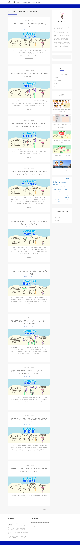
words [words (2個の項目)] (58, 187)
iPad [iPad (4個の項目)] (63, 182)
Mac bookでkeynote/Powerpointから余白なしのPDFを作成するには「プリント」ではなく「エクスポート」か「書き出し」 (62, 126)
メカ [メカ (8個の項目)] (56, 198)
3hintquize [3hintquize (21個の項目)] (55, 179)
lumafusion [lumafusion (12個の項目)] (55, 184)
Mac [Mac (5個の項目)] (59, 184)
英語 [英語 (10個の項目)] (59, 202)
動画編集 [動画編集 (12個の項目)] (67, 198)
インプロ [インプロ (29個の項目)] (57, 191)
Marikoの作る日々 (57, 217)
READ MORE (29, 59)
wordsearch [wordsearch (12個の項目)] (62, 187)
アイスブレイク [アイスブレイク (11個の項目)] (65, 189)
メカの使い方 (56, 77)
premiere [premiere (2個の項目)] (53, 187)
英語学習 (55, 86)
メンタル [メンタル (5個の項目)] (59, 197)
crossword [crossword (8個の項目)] (61, 178)
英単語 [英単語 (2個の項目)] (57, 202)
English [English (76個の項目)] (66, 179)
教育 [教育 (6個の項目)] (67, 199)
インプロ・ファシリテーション (29, 29)
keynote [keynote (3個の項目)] (65, 182)
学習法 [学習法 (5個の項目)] (55, 199)
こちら (21, 537)
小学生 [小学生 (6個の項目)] (58, 199)
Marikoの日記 (56, 220)
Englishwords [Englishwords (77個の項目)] (57, 182)
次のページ (45, 509)
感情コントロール (57, 80)
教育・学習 (56, 83)
